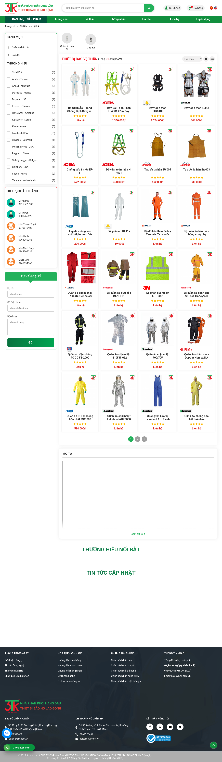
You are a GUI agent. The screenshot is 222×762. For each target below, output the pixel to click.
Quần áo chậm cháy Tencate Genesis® (80, 294)
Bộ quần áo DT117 (119, 231)
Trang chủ (61, 19)
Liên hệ (174, 19)
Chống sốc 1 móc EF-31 (80, 171)
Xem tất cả (138, 534)
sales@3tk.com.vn (18, 738)
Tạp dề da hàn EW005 (157, 169)
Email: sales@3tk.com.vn (177, 676)
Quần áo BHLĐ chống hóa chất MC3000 (80, 417)
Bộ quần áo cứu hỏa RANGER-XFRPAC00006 (119, 294)
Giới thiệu (89, 19)
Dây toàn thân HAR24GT (157, 109)
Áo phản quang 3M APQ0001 (157, 294)
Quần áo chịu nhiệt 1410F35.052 (118, 356)
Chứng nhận (117, 19)
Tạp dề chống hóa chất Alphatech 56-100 (80, 233)
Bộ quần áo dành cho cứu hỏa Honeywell (197, 294)
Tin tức (146, 19)
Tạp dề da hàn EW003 (196, 169)
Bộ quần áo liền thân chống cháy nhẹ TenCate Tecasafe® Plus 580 (196, 233)
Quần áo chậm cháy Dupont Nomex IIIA (196, 356)
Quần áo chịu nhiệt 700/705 (157, 356)
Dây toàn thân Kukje (196, 108)
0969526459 (15, 734)
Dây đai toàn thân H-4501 (119, 171)
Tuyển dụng (203, 19)
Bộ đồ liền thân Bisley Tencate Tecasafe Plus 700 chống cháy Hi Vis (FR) (157, 233)
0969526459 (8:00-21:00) (177, 670)
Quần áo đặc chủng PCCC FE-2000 (80, 356)
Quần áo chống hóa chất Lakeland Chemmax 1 (196, 417)
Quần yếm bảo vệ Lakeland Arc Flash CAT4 (158, 417)
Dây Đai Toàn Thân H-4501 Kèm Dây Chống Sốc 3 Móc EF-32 (119, 109)
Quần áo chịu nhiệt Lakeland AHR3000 (119, 417)
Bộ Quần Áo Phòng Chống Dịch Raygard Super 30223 (80, 109)
